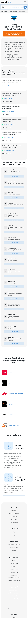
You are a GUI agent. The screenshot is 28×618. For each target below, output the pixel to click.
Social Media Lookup (14, 599)
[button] (16, 170)
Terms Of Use (14, 563)
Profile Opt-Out (14, 572)
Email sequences (14, 522)
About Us (14, 560)
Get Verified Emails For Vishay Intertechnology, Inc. (14, 33)
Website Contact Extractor (14, 605)
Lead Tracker (14, 519)
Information (4, 11)
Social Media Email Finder (14, 593)
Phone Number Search (14, 602)
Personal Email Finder (14, 590)
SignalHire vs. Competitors (14, 608)
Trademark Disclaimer (14, 580)
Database (14, 510)
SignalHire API (14, 516)
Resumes (14, 550)
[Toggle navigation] (25, 2)
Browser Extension (14, 513)
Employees (22, 11)
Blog (14, 532)
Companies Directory (14, 544)
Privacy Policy (14, 569)
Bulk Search (14, 596)
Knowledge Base (14, 535)
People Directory (14, 547)
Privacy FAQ (14, 566)
